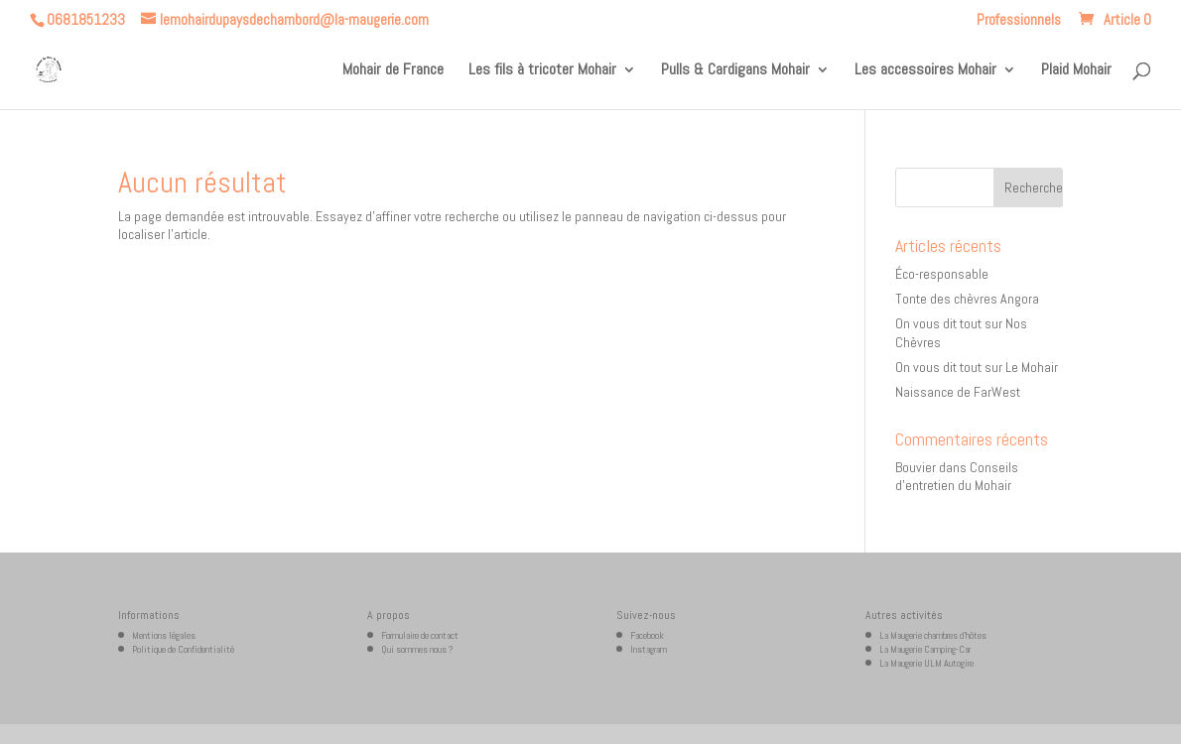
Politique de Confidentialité (183, 649)
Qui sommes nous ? (417, 649)
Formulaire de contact (420, 635)
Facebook (647, 635)
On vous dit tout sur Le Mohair (976, 367)
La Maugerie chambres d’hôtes (932, 635)
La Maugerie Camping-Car (925, 649)
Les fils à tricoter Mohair (542, 70)
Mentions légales (164, 635)
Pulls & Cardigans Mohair (735, 70)
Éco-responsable (941, 274)
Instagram (648, 649)
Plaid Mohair (1076, 70)
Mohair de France (393, 70)
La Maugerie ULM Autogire (926, 663)
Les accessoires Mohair (925, 70)
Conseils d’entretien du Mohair (956, 476)
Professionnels (1019, 20)
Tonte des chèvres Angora (967, 299)
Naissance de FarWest (957, 392)
